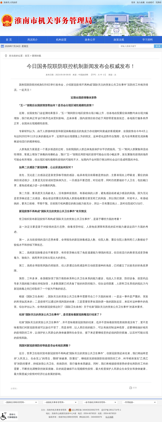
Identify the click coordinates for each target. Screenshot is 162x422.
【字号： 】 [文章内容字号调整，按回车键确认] (98, 75)
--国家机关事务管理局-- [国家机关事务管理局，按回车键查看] (15, 402)
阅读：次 (112, 75)
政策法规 (119, 39)
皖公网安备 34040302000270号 (83, 410)
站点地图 (109, 417)
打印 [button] (135, 388)
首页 (27, 55)
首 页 (9, 39)
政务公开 (90, 39)
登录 (133, 2)
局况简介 (32, 39)
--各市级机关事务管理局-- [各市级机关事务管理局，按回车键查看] (95, 402)
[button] (150, 2)
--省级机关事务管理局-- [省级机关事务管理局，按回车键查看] (55, 402)
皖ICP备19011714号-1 (111, 410)
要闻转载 (36, 55)
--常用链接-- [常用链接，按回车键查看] (129, 402)
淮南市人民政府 (10, 2)
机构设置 (61, 39)
